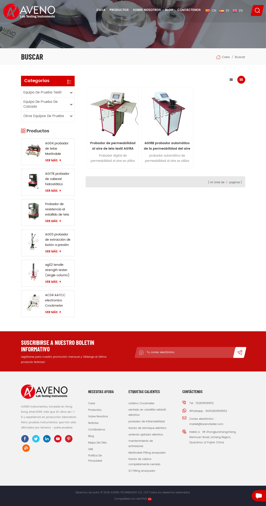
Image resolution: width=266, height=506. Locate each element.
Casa (101, 9)
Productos (119, 9)
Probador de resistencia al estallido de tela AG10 (57, 209)
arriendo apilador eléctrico (146, 435)
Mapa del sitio (97, 443)
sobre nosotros (98, 416)
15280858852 (205, 403)
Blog (169, 9)
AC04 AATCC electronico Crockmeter (55, 300)
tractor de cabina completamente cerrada (144, 461)
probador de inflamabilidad (147, 422)
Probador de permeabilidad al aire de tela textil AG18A (102, 124)
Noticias (93, 423)
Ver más (53, 160)
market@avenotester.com (206, 424)
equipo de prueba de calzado (40, 104)
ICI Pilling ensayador (142, 471)
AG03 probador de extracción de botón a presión (57, 239)
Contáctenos (189, 9)
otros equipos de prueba (43, 116)
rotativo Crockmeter (141, 403)
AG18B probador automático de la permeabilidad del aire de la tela (133, 124)
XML (90, 449)
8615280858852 (216, 411)
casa (91, 403)
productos (94, 410)
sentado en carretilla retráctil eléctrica (147, 412)
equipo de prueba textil (42, 92)
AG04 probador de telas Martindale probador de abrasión (57, 149)
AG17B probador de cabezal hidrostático (57, 179)
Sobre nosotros (147, 9)
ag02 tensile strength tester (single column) (57, 270)
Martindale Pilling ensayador (147, 453)
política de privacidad (95, 458)
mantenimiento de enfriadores (141, 443)
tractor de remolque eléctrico (147, 428)
